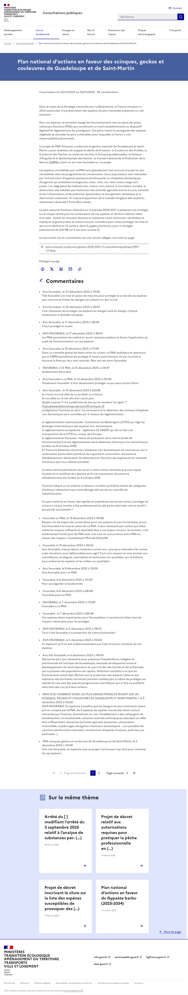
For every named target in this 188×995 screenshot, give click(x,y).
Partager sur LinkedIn (61, 269)
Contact (177, 8)
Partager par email (70, 269)
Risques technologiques (146, 32)
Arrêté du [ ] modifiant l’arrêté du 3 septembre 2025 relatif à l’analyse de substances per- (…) (64, 827)
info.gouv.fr (100, 957)
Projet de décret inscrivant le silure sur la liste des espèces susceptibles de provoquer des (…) (65, 898)
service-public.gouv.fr (127, 957)
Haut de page (172, 932)
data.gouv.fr (101, 964)
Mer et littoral (91, 32)
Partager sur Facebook (42, 269)
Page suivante (115, 773)
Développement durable (13, 32)
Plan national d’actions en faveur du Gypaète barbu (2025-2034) (119, 895)
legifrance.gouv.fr (156, 957)
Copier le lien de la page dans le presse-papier (79, 269)
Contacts (138, 983)
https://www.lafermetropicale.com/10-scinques (71, 406)
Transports (175, 30)
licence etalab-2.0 (71, 990)
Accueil (7, 43)
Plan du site (9, 983)
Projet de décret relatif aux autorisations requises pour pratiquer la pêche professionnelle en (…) (119, 832)
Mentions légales (42, 983)
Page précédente (75, 773)
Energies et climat (68, 32)
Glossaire (24, 983)
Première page (54, 773)
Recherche (180, 17)
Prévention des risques (116, 32)
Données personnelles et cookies (113, 983)
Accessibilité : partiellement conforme (74, 983)
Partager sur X (52, 269)
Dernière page (134, 773)
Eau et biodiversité (42, 32)
